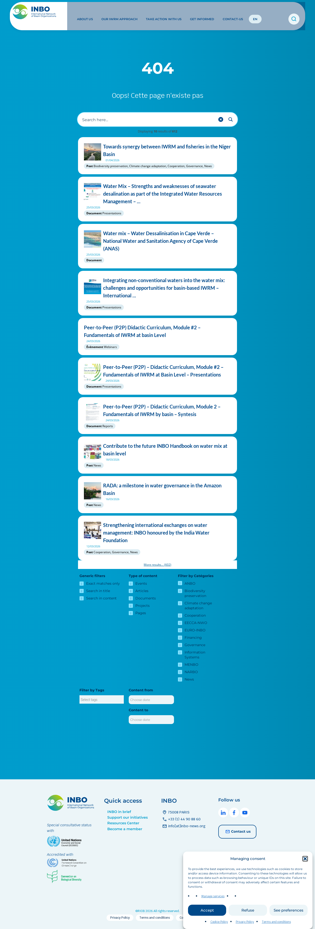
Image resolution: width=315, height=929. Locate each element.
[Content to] (151, 719)
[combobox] (101, 699)
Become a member (124, 829)
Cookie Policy (219, 922)
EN (254, 12)
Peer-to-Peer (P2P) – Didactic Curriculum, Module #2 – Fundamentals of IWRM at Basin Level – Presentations (157, 370)
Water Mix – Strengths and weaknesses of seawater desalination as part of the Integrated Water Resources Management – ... (157, 193)
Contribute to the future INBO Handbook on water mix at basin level (157, 449)
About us (84, 12)
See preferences (288, 910)
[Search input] (148, 119)
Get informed (201, 12)
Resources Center (123, 823)
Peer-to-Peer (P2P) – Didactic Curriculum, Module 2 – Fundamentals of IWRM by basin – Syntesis (157, 410)
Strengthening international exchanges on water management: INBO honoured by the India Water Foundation (157, 532)
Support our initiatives (127, 817)
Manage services (212, 896)
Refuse (247, 910)
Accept (207, 910)
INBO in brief (119, 812)
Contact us (237, 831)
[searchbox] (102, 700)
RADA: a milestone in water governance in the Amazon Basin (157, 489)
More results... (157, 565)
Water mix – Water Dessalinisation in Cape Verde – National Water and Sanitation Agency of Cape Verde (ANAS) (157, 241)
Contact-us (231, 12)
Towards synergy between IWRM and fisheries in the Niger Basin (157, 150)
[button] (305, 858)
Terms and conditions (276, 922)
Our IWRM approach (118, 12)
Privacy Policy (245, 922)
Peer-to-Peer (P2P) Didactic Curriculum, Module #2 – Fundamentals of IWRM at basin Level (157, 331)
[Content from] (151, 699)
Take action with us (162, 12)
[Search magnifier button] (231, 119)
